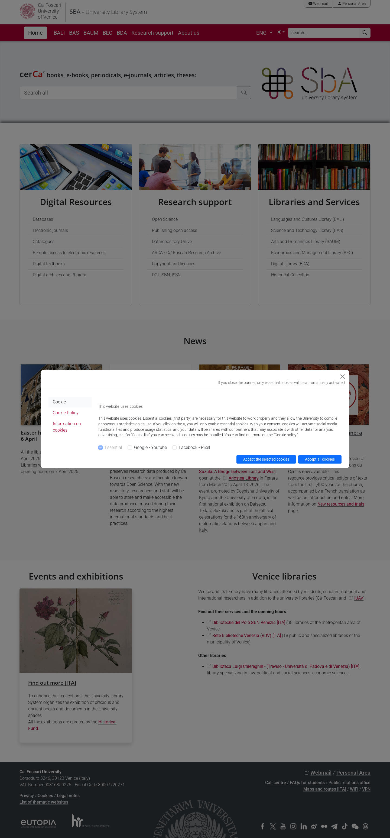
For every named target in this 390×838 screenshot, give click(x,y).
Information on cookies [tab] (67, 427)
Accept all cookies (320, 459)
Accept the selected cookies (266, 459)
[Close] (342, 376)
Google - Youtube (150, 447)
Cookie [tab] (59, 402)
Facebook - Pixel (194, 447)
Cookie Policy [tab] (66, 412)
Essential (113, 447)
